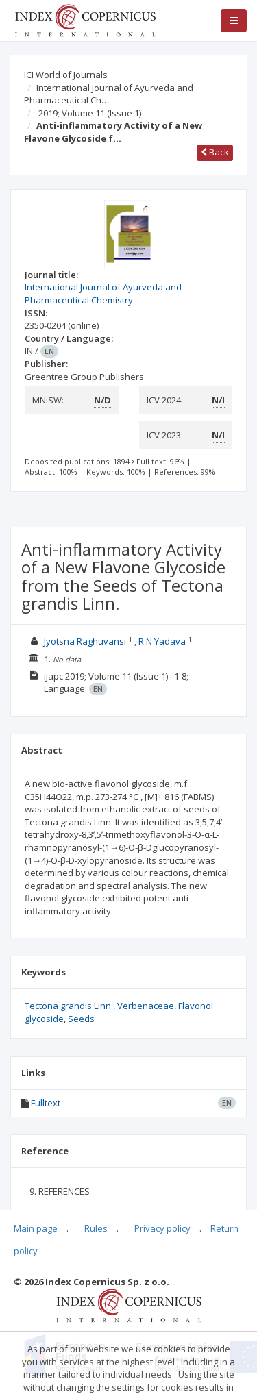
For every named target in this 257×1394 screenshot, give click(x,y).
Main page (36, 1228)
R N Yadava (162, 641)
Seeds (81, 1018)
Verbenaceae (145, 1005)
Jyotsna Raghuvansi (85, 641)
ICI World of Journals (66, 75)
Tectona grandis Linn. (69, 1005)
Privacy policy (162, 1228)
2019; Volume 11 (89, 113)
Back (215, 152)
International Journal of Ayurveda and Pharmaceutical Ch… (108, 94)
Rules (96, 1228)
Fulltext (45, 1103)
